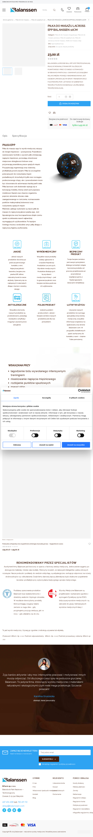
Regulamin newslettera (81, 809)
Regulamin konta (79, 801)
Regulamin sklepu (79, 798)
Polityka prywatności (80, 805)
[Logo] (23, 10)
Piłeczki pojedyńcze (38, 20)
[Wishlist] (69, 10)
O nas (35, 783)
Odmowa (17, 445)
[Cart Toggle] (87, 10)
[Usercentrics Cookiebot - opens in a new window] (79, 391)
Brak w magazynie (7, 539)
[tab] (7, 136)
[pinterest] (14, 810)
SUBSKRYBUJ (47, 759)
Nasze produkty (68, 47)
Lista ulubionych (58, 790)
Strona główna (8, 20)
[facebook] (4, 810)
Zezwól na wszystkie (76, 445)
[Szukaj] (48, 10)
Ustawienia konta (59, 783)
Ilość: (50, 97)
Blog (34, 798)
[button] (4, 10)
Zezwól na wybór (46, 445)
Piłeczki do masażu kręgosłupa (66, 35)
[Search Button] (54, 10)
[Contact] (62, 10)
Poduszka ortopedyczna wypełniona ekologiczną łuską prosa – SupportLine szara (32, 544)
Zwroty (75, 790)
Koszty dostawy (78, 783)
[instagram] (9, 810)
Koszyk (55, 787)
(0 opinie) (15, 546)
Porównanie (57, 794)
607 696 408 (7, 802)
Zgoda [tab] (16, 398)
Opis (4, 135)
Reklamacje (77, 794)
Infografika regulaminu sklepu (82, 813)
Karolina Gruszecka (44, 696)
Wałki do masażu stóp (73, 41)
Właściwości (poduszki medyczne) (41, 790)
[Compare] (77, 10)
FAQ (34, 787)
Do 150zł (59, 47)
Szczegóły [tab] (46, 398)
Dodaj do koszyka (70, 104)
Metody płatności (79, 787)
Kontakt (35, 794)
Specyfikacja (19, 135)
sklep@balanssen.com (13, 806)
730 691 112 (22, 802)
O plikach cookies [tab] (77, 398)
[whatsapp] (19, 810)
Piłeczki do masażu (22, 20)
